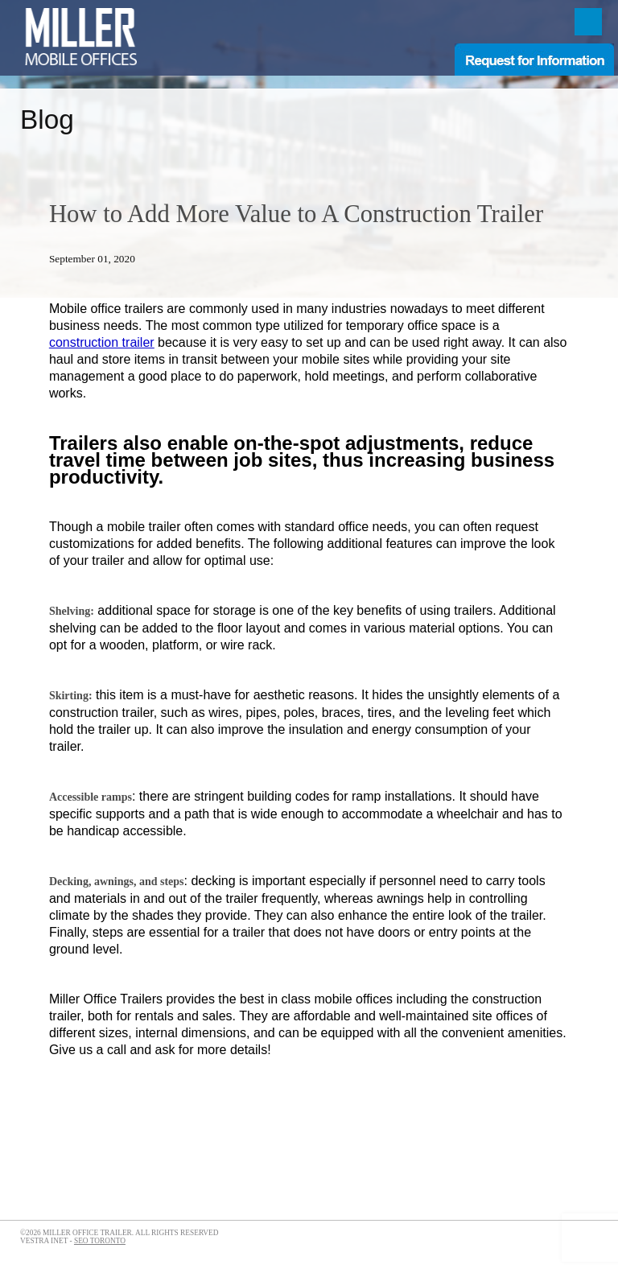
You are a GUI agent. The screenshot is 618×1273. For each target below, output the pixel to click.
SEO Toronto (100, 1241)
